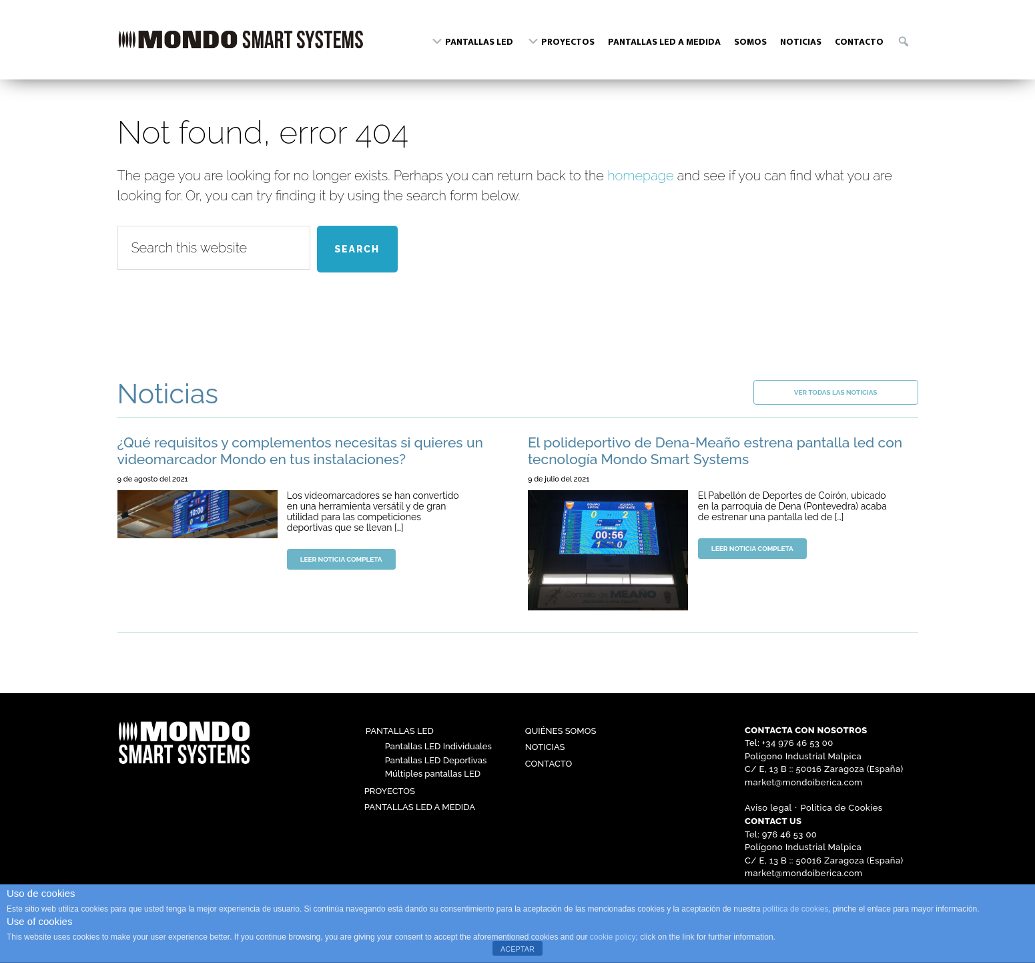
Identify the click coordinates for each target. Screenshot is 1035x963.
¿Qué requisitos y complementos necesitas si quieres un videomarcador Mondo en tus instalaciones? (300, 450)
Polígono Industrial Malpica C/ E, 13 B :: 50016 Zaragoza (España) (824, 763)
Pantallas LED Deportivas (435, 760)
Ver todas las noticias (836, 392)
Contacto (548, 764)
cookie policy (613, 937)
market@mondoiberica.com (804, 782)
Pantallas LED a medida (419, 807)
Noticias (545, 747)
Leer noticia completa (341, 559)
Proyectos (389, 791)
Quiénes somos (560, 731)
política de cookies (796, 909)
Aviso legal (768, 808)
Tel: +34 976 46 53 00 (789, 743)
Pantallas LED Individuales (438, 746)
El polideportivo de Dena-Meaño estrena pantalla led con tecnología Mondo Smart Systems (715, 450)
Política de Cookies (842, 808)
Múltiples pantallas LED (432, 774)
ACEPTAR (517, 949)
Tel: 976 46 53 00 (781, 834)
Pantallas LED (400, 731)
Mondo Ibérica (240, 45)
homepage (640, 176)
